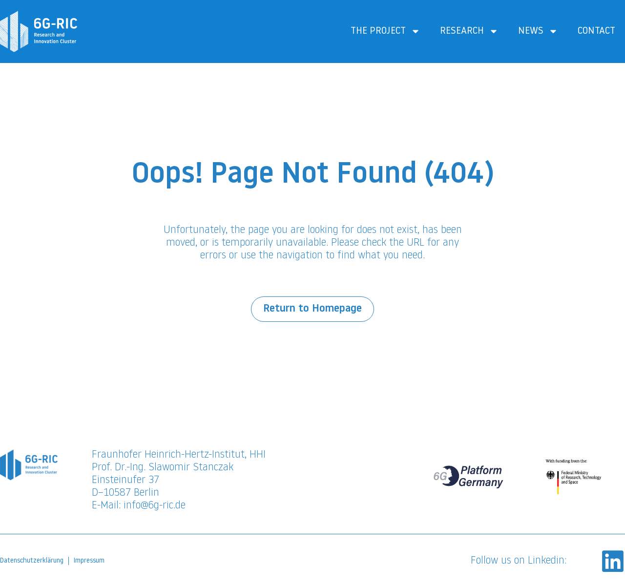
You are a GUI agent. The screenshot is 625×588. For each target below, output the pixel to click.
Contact (596, 31)
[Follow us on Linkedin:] (613, 561)
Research (469, 31)
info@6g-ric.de (155, 505)
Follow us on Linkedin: (518, 561)
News (538, 31)
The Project (385, 31)
